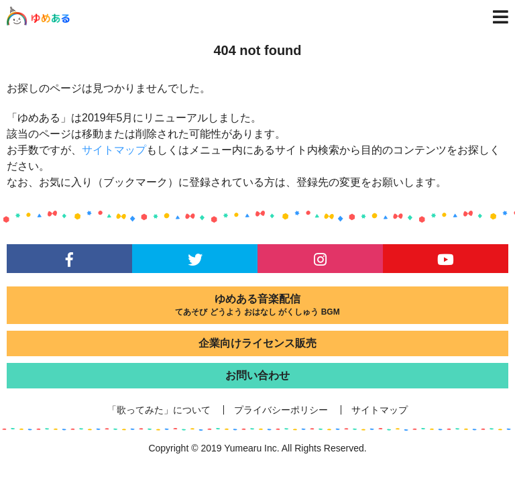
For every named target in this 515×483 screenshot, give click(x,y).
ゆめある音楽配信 (257, 305)
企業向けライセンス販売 (257, 343)
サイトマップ (114, 150)
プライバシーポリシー (281, 410)
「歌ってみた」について (159, 410)
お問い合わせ (257, 375)
